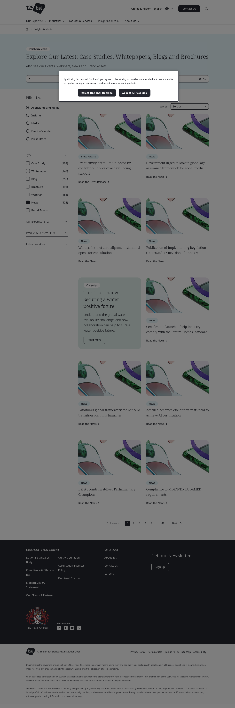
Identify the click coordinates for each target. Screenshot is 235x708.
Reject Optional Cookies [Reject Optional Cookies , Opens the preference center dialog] (97, 92)
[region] (119, 86)
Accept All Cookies (134, 92)
